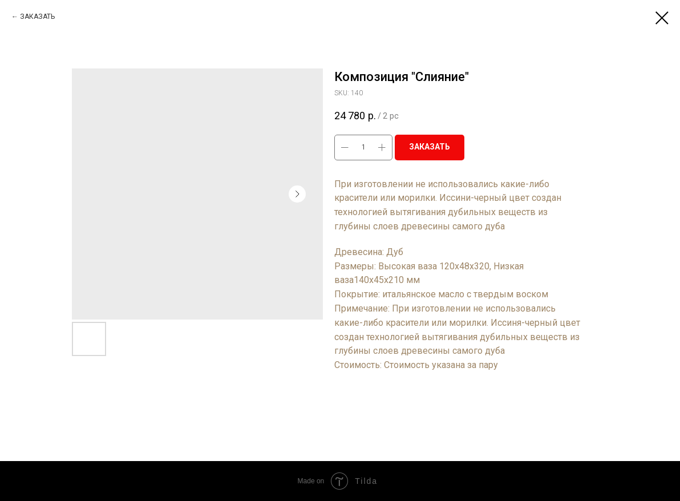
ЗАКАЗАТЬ (37, 17)
